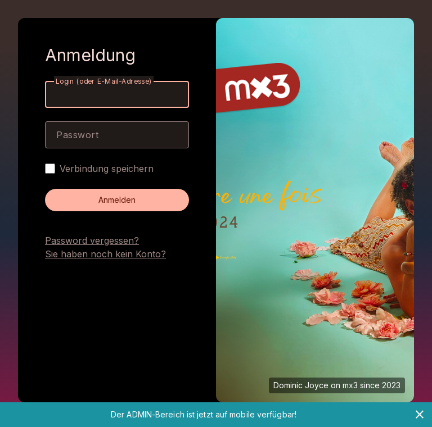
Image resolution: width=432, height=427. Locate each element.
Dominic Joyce (300, 385)
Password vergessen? (92, 240)
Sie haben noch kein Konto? (105, 254)
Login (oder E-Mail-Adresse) (104, 81)
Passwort (77, 134)
